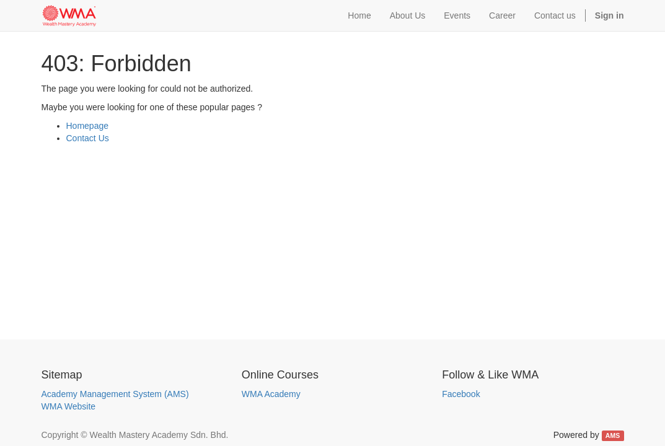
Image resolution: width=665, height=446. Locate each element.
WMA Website (69, 406)
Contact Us (87, 138)
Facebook (461, 394)
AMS (613, 435)
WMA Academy (271, 394)
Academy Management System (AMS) (115, 394)
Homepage (87, 126)
